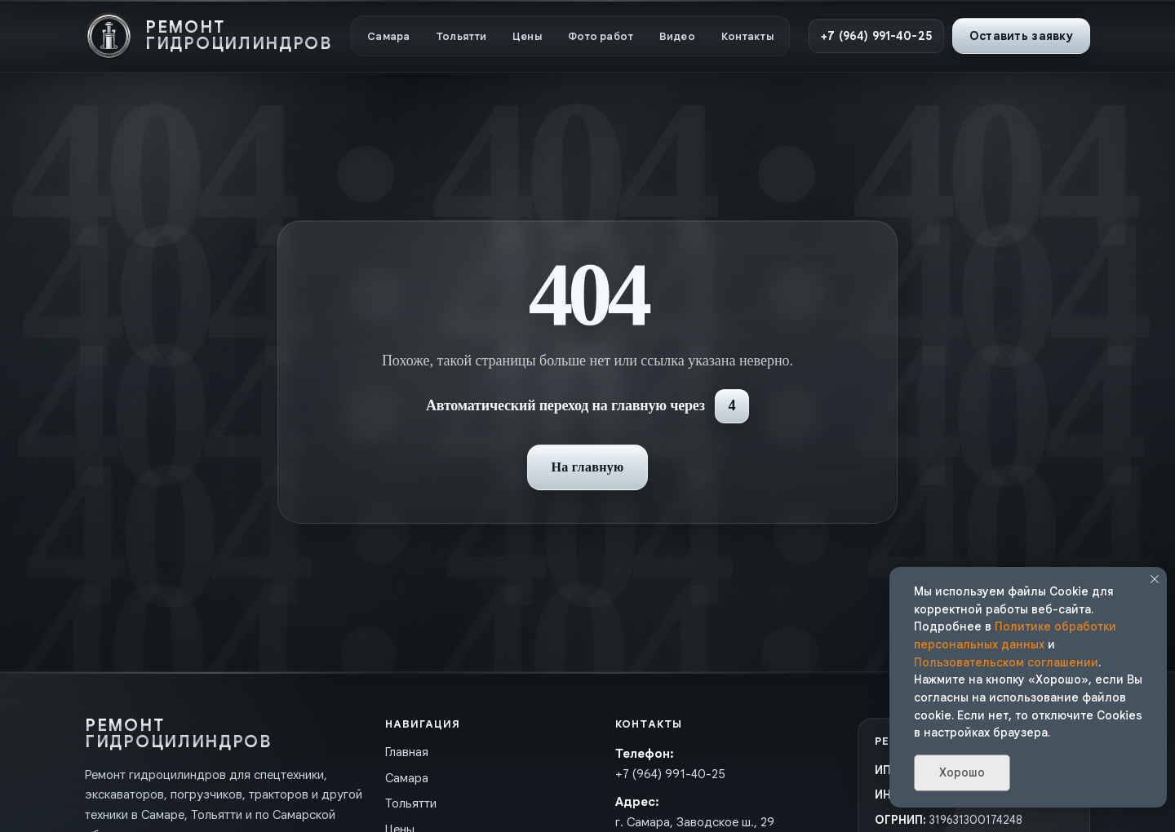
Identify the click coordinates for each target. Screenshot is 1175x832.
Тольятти (461, 36)
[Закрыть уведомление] (1154, 579)
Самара (388, 36)
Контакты (747, 36)
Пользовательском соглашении (1006, 662)
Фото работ (600, 36)
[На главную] (208, 36)
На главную (587, 467)
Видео (677, 36)
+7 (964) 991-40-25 (876, 36)
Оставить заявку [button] (1021, 36)
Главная (406, 752)
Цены (527, 36)
